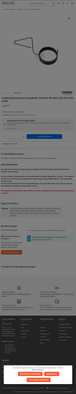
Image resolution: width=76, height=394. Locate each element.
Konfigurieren (51, 374)
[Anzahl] (13, 136)
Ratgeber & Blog (64, 324)
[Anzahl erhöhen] (23, 136)
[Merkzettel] (62, 3)
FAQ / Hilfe (62, 340)
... (40, 324)
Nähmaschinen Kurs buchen (9, 346)
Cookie (23, 337)
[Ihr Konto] (67, 3)
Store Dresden (45, 340)
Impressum (24, 324)
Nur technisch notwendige (30, 374)
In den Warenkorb (44, 136)
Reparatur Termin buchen (10, 351)
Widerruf (24, 334)
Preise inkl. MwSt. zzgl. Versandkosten (13, 111)
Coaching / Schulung (66, 327)
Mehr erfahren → (12, 128)
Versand (42, 327)
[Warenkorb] (72, 3)
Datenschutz (25, 330)
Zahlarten (43, 330)
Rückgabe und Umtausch (45, 335)
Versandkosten (39, 391)
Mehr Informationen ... (38, 370)
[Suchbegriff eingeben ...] (40, 3)
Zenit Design (64, 388)
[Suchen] (53, 3)
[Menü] (58, 3)
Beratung (62, 330)
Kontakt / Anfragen (65, 337)
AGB (22, 327)
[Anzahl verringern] (4, 136)
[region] (38, 50)
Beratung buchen (10, 349)
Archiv (42, 343)
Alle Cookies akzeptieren (38, 380)
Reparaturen (63, 334)
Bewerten (17, 93)
